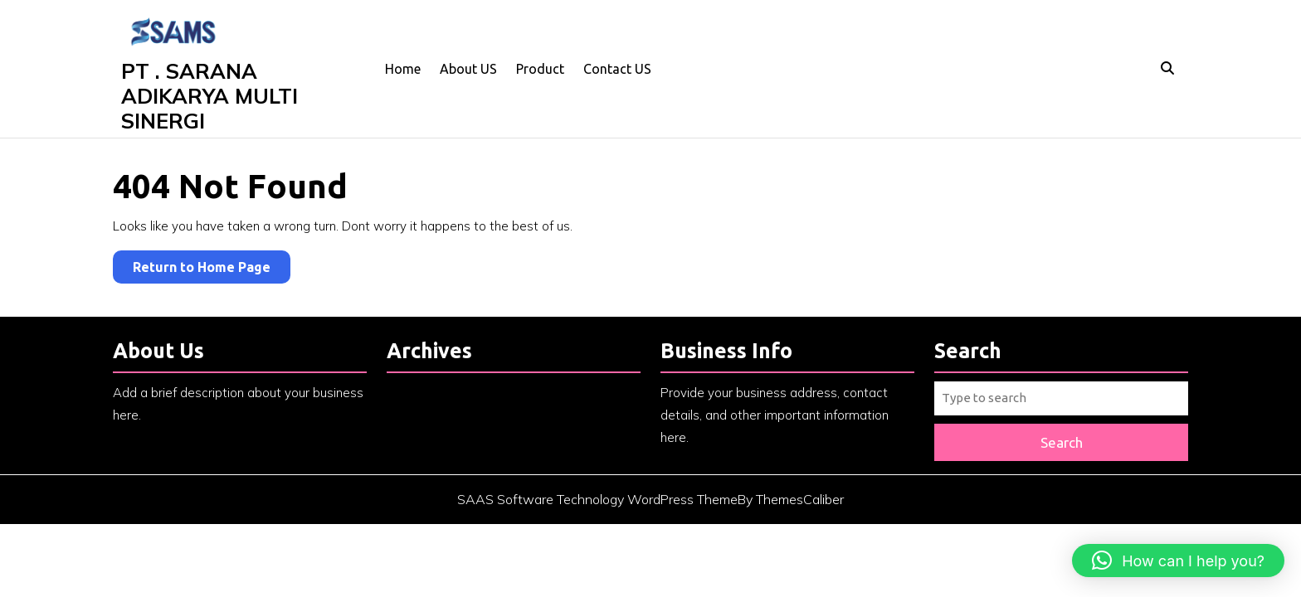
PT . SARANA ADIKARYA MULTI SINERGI (209, 95)
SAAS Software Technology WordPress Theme (597, 499)
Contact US (617, 68)
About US (468, 68)
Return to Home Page (211, 270)
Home (403, 68)
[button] (1178, 560)
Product (540, 68)
